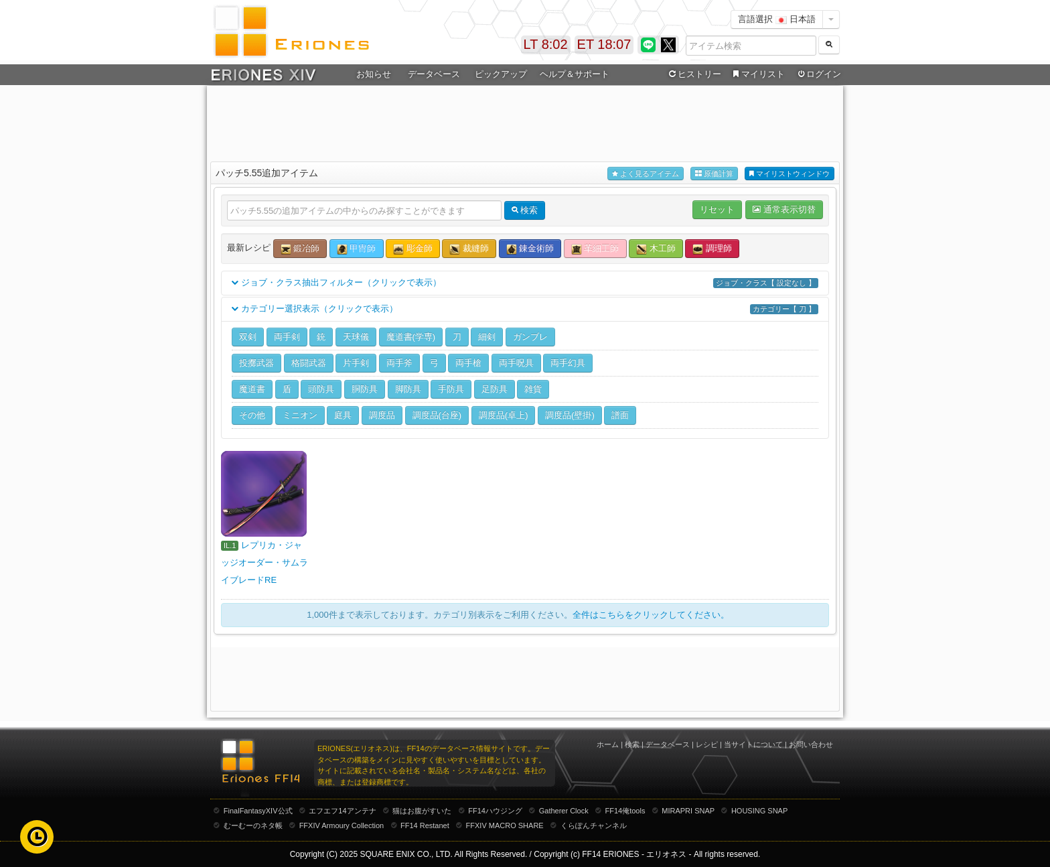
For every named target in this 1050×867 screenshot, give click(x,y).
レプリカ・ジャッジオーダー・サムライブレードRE (264, 562)
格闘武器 (308, 363)
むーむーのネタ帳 (253, 825)
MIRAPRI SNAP (688, 811)
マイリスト (757, 74)
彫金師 (413, 249)
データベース (434, 74)
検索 (632, 744)
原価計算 (714, 174)
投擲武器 (256, 363)
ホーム (608, 744)
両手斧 (399, 363)
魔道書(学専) (411, 337)
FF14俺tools (625, 811)
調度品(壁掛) (570, 415)
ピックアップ (501, 74)
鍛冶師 (300, 249)
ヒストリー (693, 74)
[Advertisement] (525, 121)
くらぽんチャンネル (593, 825)
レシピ (707, 744)
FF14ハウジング (495, 811)
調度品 (382, 415)
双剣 (247, 337)
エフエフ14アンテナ (342, 811)
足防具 (494, 389)
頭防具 (321, 389)
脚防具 (408, 389)
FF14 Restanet (424, 825)
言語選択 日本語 (777, 19)
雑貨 (533, 389)
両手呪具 (516, 363)
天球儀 (356, 337)
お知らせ (373, 74)
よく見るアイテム (645, 174)
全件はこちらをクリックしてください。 (651, 615)
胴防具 (365, 389)
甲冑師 (356, 249)
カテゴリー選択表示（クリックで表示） (525, 309)
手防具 (451, 389)
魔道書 (252, 389)
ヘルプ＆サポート (574, 74)
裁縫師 (469, 249)
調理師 (712, 249)
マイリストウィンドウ (789, 174)
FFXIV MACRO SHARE (505, 825)
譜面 (620, 415)
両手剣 (287, 337)
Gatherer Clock (564, 811)
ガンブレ (530, 337)
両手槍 (468, 363)
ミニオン (300, 415)
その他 (252, 415)
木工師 (656, 249)
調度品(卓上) (503, 415)
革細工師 (595, 249)
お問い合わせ (811, 744)
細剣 (487, 337)
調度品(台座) (437, 415)
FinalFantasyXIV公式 (258, 811)
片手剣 (356, 363)
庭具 (343, 415)
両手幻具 (567, 363)
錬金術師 (530, 249)
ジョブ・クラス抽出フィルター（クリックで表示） (525, 283)
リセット (717, 209)
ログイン (818, 74)
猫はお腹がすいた (421, 811)
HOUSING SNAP (759, 811)
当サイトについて (753, 744)
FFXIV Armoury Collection (341, 825)
